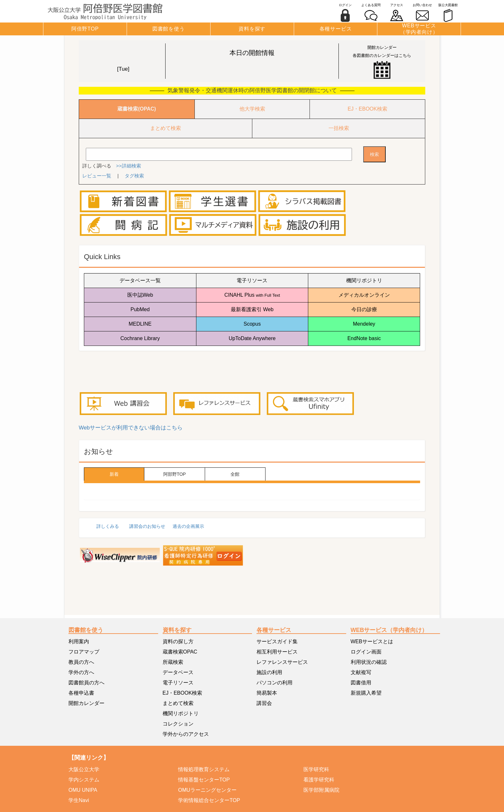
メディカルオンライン (364, 295)
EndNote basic (364, 338)
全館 (234, 474)
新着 (114, 474)
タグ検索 (134, 175)
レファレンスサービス (282, 662)
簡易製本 (266, 693)
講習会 (264, 703)
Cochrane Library (140, 338)
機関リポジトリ (364, 280)
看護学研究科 (318, 779)
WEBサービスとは (372, 641)
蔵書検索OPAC (180, 651)
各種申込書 (81, 693)
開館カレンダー (86, 703)
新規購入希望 (366, 693)
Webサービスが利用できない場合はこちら (131, 428)
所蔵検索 (173, 662)
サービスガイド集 (277, 641)
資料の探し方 (178, 641)
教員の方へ (81, 662)
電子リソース (252, 280)
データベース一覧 (140, 280)
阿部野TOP (174, 474)
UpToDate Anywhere (252, 338)
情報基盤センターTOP (204, 779)
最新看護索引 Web (252, 309)
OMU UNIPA (82, 790)
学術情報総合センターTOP (209, 800)
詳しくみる (107, 526)
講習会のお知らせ (147, 526)
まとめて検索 (165, 128)
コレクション (178, 723)
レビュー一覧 (96, 175)
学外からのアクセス (186, 734)
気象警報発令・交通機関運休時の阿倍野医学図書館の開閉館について (252, 90)
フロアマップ (83, 651)
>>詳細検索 (128, 165)
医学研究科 (316, 769)
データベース (178, 672)
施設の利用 (269, 672)
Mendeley (364, 324)
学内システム (83, 779)
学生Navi (78, 800)
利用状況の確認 (369, 662)
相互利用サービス (277, 651)
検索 (374, 154)
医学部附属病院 (321, 790)
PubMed (140, 309)
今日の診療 (364, 309)
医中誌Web (140, 295)
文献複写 (361, 672)
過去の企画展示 (188, 526)
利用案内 (78, 641)
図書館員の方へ (86, 682)
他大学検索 (252, 109)
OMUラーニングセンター (207, 790)
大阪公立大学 (83, 769)
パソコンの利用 (274, 682)
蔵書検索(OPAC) (136, 109)
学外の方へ (81, 672)
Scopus (252, 324)
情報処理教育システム (204, 769)
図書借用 (361, 682)
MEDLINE (140, 324)
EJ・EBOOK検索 (367, 109)
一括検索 (338, 128)
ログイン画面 (366, 651)
